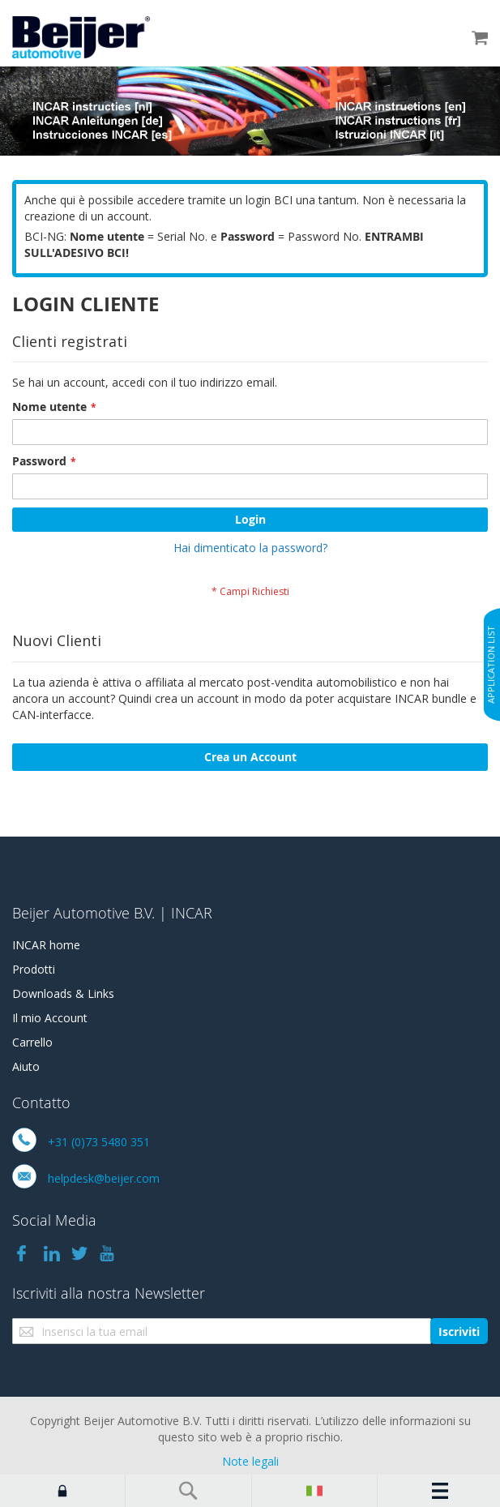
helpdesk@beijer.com (104, 1178)
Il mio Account (50, 1017)
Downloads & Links (63, 993)
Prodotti (33, 969)
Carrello (32, 1042)
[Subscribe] (459, 1331)
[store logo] (81, 37)
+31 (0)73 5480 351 (99, 1142)
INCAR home (46, 945)
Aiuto (26, 1066)
